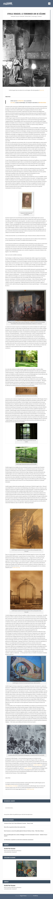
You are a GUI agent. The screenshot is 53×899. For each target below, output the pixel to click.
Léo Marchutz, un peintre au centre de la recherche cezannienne (18, 839)
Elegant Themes (23, 895)
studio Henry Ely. (30, 789)
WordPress (35, 895)
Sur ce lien (13, 102)
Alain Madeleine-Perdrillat (11, 785)
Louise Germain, (28, 768)
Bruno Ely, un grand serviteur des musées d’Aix (14, 827)
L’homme (39, 16)
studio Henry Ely (16, 567)
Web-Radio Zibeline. (42, 102)
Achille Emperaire (38, 765)
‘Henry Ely (41, 90)
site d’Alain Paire (20, 100)
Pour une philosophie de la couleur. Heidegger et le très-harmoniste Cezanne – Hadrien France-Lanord (25, 835)
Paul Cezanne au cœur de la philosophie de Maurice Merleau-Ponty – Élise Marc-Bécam (24, 831)
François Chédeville (19, 16)
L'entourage (34, 16)
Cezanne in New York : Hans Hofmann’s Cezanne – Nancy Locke (18, 823)
